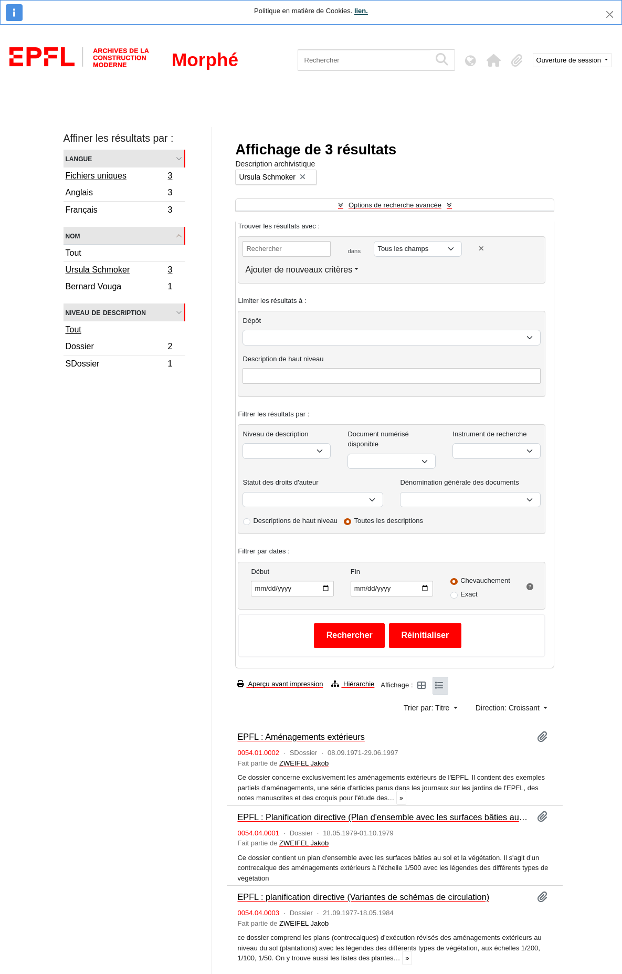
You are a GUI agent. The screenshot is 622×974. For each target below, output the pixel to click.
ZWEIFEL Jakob (304, 763)
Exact (469, 594)
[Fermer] (609, 14)
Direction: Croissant (509, 708)
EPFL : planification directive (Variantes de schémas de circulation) (363, 897)
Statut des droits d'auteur (280, 482)
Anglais (119, 194)
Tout (73, 252)
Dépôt (252, 320)
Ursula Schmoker (119, 271)
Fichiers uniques (119, 177)
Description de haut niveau (283, 359)
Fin (355, 571)
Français (119, 211)
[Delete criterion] (481, 249)
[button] (493, 60)
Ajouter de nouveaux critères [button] (298, 269)
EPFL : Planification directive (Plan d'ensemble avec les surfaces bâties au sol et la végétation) (383, 817)
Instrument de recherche (489, 434)
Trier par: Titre (427, 708)
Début (260, 571)
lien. (361, 11)
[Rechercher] (364, 60)
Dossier (119, 347)
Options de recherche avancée (395, 205)
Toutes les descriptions (389, 521)
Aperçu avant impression (280, 684)
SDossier (119, 365)
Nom (73, 235)
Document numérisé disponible (377, 439)
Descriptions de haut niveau (295, 521)
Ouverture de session (569, 60)
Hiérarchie (352, 684)
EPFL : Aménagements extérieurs (300, 736)
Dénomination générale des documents (459, 482)
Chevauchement (485, 580)
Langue (79, 158)
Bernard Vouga (119, 287)
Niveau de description (106, 312)
